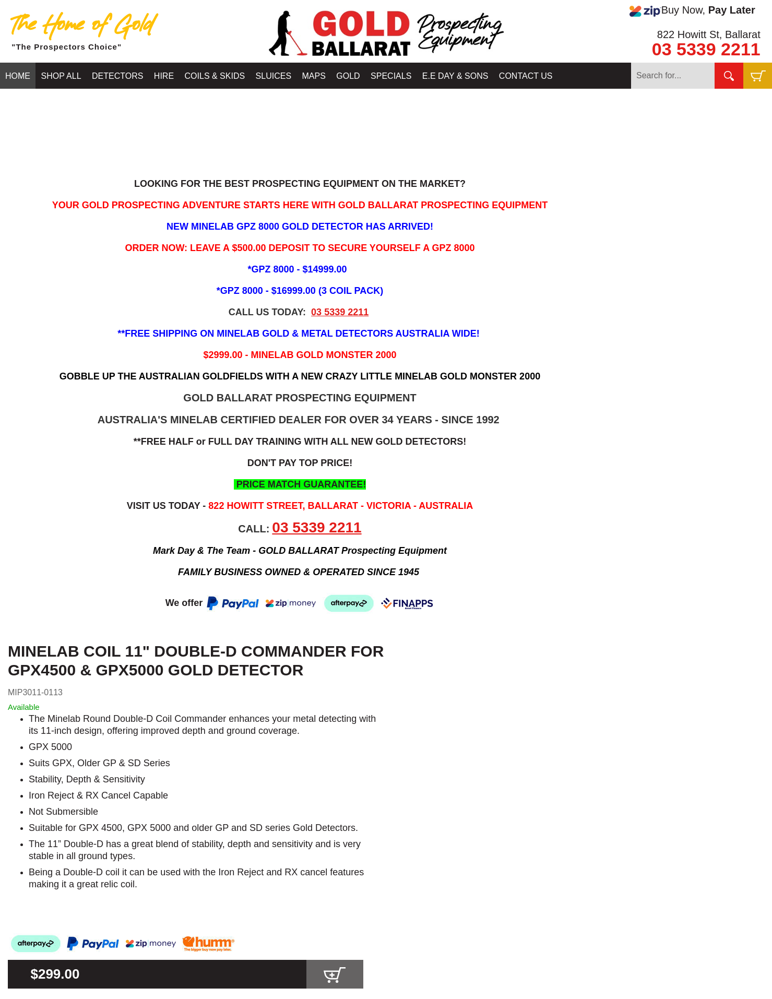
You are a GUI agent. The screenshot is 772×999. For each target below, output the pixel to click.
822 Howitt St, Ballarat (709, 34)
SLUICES (273, 76)
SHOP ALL (61, 76)
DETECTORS (117, 76)
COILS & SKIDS (215, 76)
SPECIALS (391, 76)
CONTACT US (526, 76)
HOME (17, 76)
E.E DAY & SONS (455, 76)
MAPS (314, 76)
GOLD (348, 76)
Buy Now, (692, 10)
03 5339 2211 (706, 49)
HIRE (164, 76)
